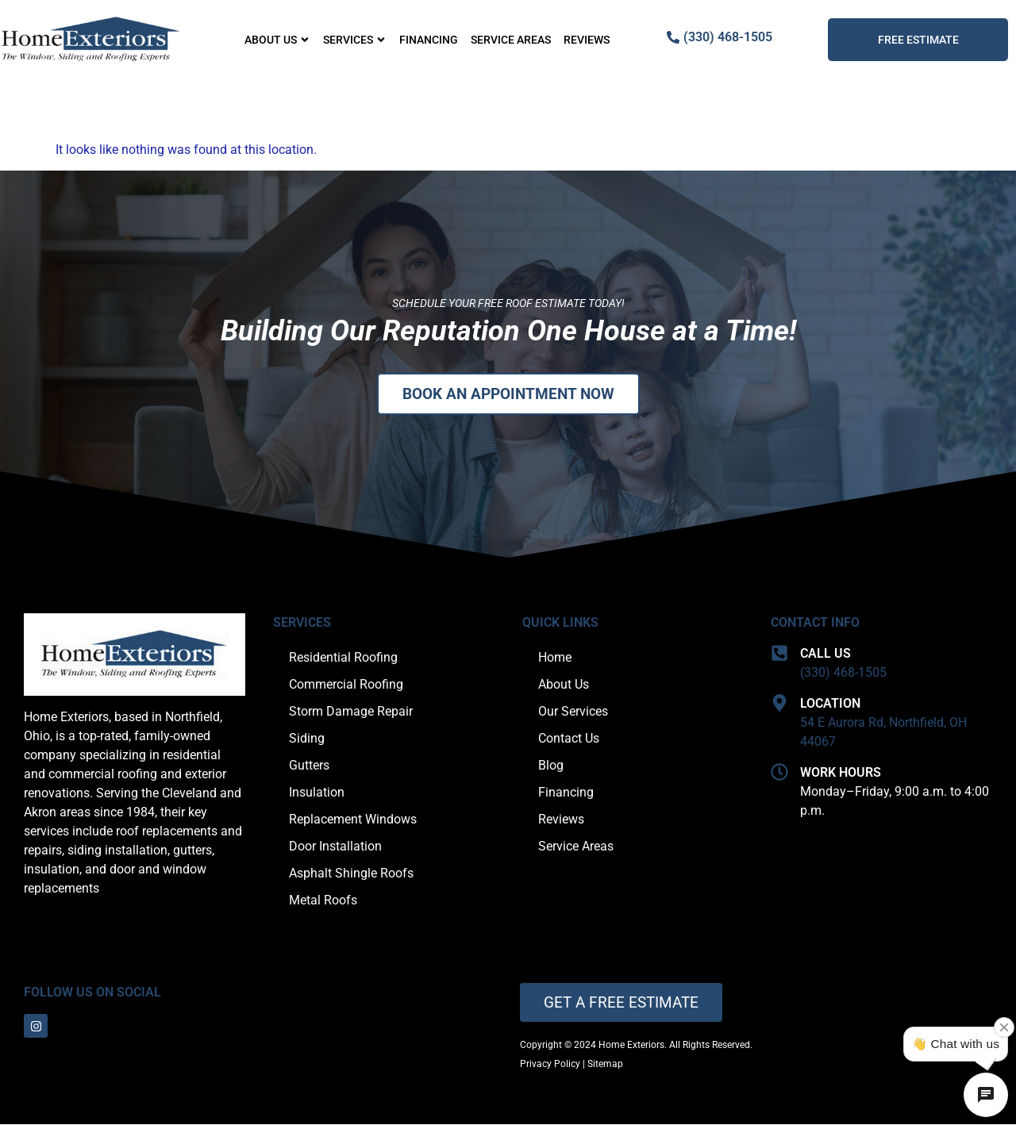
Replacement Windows (353, 819)
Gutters (309, 766)
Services (355, 39)
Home (555, 658)
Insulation (316, 793)
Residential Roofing (343, 658)
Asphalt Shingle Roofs (351, 873)
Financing (428, 39)
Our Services (573, 712)
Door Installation (335, 846)
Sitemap (605, 1064)
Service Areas (511, 39)
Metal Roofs (323, 900)
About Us (277, 39)
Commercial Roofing (346, 685)
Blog (551, 766)
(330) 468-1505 (843, 673)
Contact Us (568, 739)
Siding (307, 739)
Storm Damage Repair (351, 712)
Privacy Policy (550, 1064)
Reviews (587, 39)
